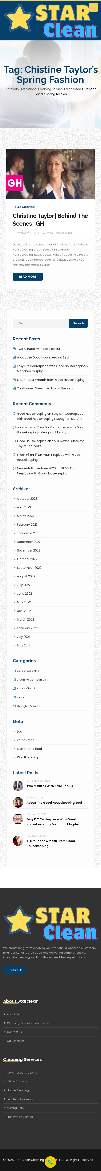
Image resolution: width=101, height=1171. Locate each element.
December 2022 (29, 542)
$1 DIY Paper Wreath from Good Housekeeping (51, 380)
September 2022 (29, 568)
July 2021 (23, 637)
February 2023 (27, 524)
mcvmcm (24, 427)
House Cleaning (18, 1090)
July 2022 (24, 585)
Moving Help (15, 1108)
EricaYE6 (23, 455)
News (20, 697)
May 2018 (23, 645)
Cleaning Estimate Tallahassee (28, 1023)
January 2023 (27, 533)
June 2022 (24, 593)
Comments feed (29, 749)
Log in (21, 731)
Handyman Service (20, 1117)
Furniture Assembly (20, 1099)
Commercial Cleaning (22, 1073)
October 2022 (27, 559)
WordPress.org (27, 757)
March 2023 (25, 516)
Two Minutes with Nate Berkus (39, 349)
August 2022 (26, 576)
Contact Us (14, 970)
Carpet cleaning (28, 671)
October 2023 (27, 499)
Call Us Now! (15, 1041)
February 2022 (27, 628)
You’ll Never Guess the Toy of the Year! (45, 388)
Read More (27, 276)
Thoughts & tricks (28, 706)
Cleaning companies (31, 680)
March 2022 (25, 619)
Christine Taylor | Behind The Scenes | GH (50, 219)
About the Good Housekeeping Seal (43, 357)
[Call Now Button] (50, 1162)
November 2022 (28, 550)
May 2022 (24, 602)
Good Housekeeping (59, 233)
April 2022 (24, 611)
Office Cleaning (17, 1081)
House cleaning (24, 207)
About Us (13, 1014)
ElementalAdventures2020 (36, 468)
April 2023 (24, 507)
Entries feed (26, 740)
